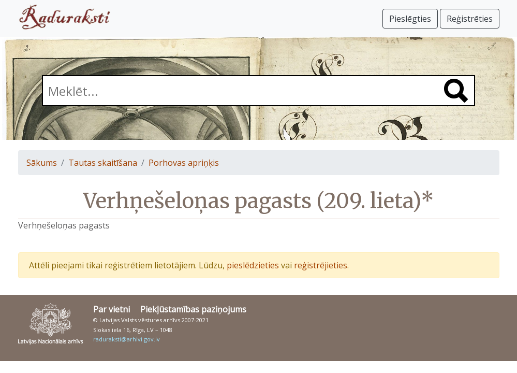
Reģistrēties (470, 18)
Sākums (41, 162)
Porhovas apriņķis (184, 162)
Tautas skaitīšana (102, 162)
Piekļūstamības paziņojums (193, 309)
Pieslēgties (410, 18)
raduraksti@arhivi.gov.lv (126, 339)
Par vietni (111, 309)
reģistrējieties (320, 265)
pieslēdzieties (253, 265)
